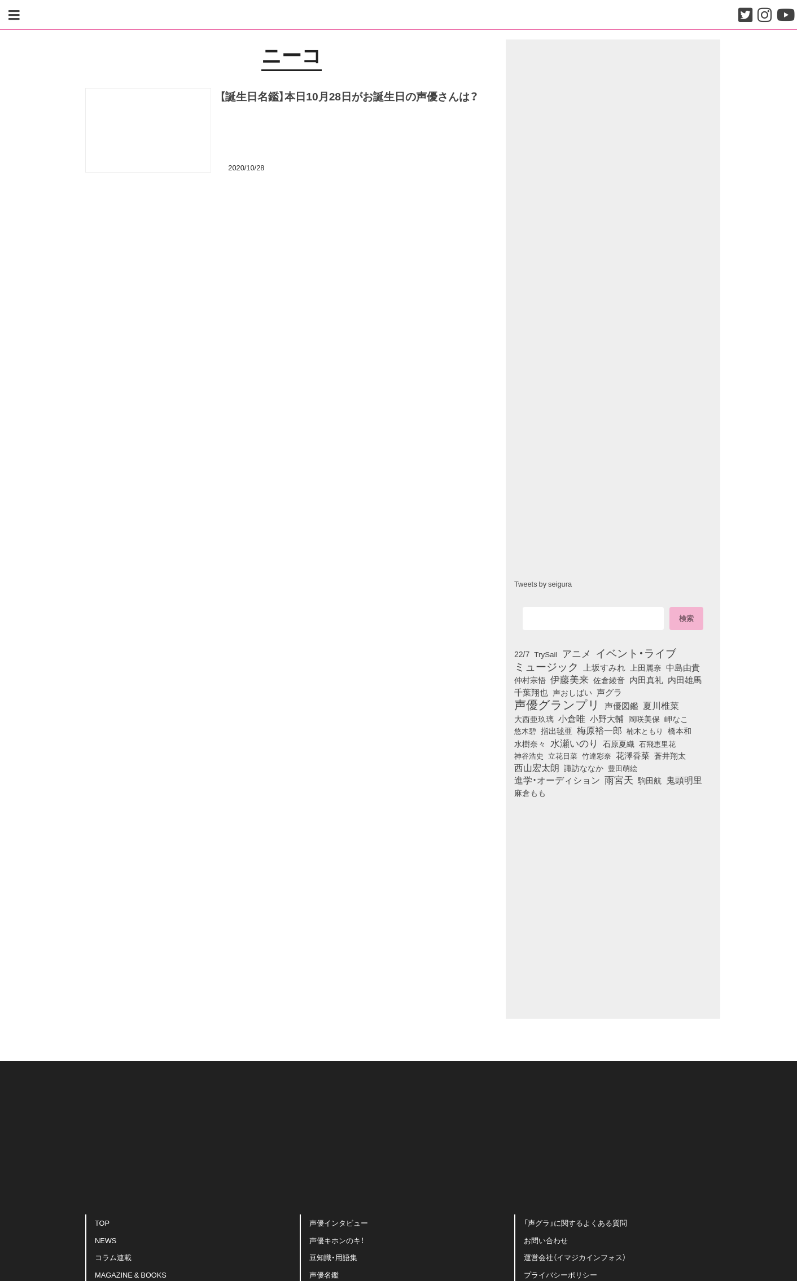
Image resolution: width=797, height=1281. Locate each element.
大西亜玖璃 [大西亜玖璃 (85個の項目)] (534, 718)
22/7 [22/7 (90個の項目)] (521, 653)
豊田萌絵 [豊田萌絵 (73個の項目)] (622, 768)
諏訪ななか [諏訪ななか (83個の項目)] (583, 767)
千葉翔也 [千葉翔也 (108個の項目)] (531, 692)
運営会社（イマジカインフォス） (575, 1257)
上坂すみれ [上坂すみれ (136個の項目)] (604, 667)
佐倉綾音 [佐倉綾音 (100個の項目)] (609, 679)
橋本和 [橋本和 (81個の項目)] (679, 730)
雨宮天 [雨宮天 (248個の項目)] (619, 779)
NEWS (105, 1240)
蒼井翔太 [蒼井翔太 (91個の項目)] (670, 755)
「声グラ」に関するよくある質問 (575, 1222)
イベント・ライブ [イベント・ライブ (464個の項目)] (635, 652)
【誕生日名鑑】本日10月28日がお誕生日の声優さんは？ (349, 96)
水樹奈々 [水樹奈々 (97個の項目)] (530, 743)
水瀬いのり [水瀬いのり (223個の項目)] (574, 743)
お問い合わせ (546, 1240)
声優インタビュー (338, 1222)
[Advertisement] (291, 238)
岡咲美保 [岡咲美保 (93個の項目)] (644, 719)
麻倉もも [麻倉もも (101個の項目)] (530, 792)
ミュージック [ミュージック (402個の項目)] (546, 666)
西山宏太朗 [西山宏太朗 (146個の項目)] (536, 767)
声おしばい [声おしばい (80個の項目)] (572, 692)
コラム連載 (113, 1257)
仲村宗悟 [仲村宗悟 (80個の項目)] (530, 679)
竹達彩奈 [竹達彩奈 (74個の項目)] (596, 755)
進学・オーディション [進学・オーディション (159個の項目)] (557, 780)
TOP (102, 1222)
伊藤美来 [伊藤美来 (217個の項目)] (569, 679)
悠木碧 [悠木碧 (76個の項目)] (525, 730)
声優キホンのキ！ (336, 1240)
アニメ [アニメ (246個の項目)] (576, 653)
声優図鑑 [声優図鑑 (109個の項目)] (621, 705)
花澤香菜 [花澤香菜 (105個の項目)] (633, 755)
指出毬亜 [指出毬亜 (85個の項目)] (556, 730)
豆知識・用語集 (333, 1257)
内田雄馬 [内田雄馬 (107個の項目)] (685, 679)
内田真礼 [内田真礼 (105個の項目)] (646, 679)
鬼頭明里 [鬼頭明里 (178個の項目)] (684, 779)
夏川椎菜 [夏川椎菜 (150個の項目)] (661, 705)
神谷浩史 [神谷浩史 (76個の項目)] (529, 755)
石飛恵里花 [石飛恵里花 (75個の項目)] (657, 743)
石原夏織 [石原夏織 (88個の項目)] (618, 743)
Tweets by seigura (543, 583)
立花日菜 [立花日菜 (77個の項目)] (562, 755)
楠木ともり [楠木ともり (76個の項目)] (645, 730)
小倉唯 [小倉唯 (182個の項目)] (571, 718)
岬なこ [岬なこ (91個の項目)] (676, 718)
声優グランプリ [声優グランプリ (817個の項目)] (557, 704)
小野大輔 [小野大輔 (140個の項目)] (607, 718)
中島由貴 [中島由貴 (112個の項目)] (683, 667)
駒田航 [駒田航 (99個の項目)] (650, 780)
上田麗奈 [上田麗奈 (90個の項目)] (646, 667)
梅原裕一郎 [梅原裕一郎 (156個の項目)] (599, 730)
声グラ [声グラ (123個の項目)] (609, 692)
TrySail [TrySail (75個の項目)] (545, 653)
